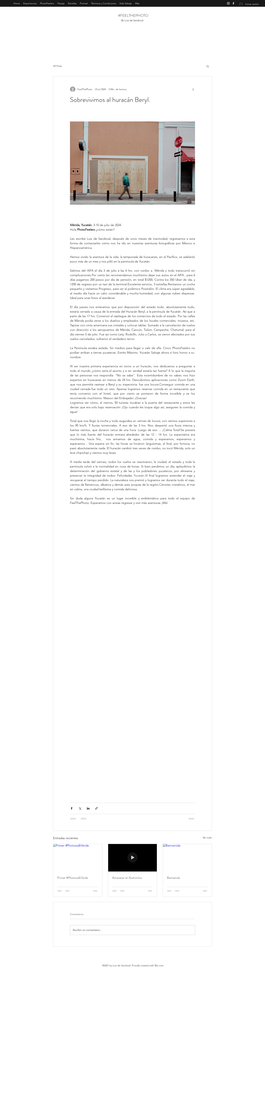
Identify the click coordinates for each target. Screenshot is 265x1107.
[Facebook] (233, 3)
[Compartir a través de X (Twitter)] (79, 808)
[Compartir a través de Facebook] (71, 808)
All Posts (57, 65)
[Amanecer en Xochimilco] (132, 857)
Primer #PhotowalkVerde (72, 878)
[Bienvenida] (187, 857)
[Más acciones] (193, 89)
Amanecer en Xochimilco (127, 878)
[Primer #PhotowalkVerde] (77, 857)
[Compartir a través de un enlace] (96, 808)
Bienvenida (173, 878)
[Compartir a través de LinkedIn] (88, 808)
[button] (207, 66)
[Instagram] (228, 3)
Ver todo (207, 837)
